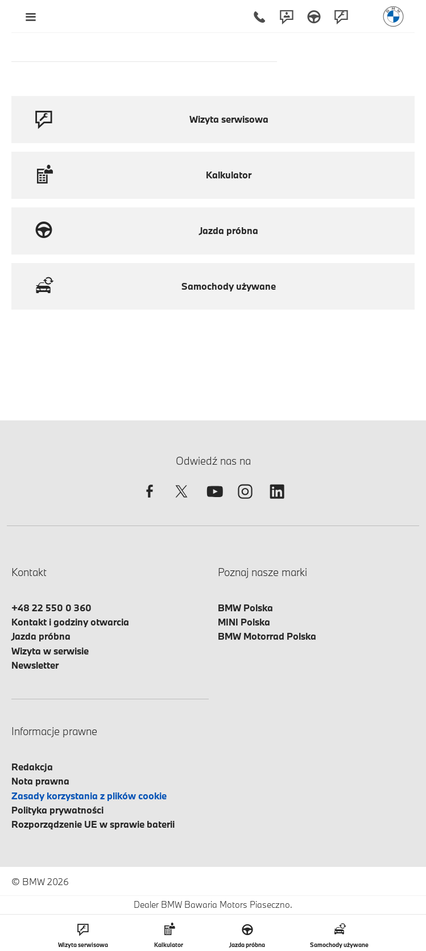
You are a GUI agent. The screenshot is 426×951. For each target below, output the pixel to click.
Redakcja (32, 767)
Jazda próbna (41, 636)
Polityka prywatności (57, 810)
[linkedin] (277, 501)
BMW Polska (245, 608)
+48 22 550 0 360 (51, 608)
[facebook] (150, 501)
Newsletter (35, 665)
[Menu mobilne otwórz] (30, 16)
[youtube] (213, 501)
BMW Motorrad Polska (267, 636)
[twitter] (181, 501)
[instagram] (245, 501)
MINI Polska (244, 622)
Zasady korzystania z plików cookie (89, 796)
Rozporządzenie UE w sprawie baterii (93, 824)
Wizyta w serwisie (50, 651)
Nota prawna (40, 781)
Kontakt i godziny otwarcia (70, 622)
